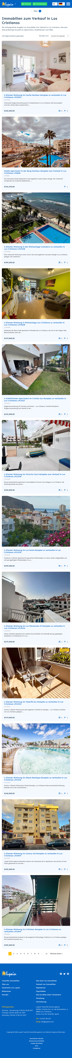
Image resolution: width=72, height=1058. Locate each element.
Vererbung (40, 998)
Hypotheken (41, 991)
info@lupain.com (47, 1022)
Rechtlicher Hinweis (36, 1038)
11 (46, 954)
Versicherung (41, 1002)
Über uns (5, 984)
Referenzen (6, 991)
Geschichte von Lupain (11, 988)
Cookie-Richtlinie (37, 1043)
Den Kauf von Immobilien (46, 981)
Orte (36, 1046)
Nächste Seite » (56, 954)
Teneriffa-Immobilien (10, 981)
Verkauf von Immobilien (46, 984)
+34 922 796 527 (45, 1019)
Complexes (36, 1048)
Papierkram (40, 988)
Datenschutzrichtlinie (36, 1041)
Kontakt (5, 995)
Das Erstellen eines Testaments (48, 995)
